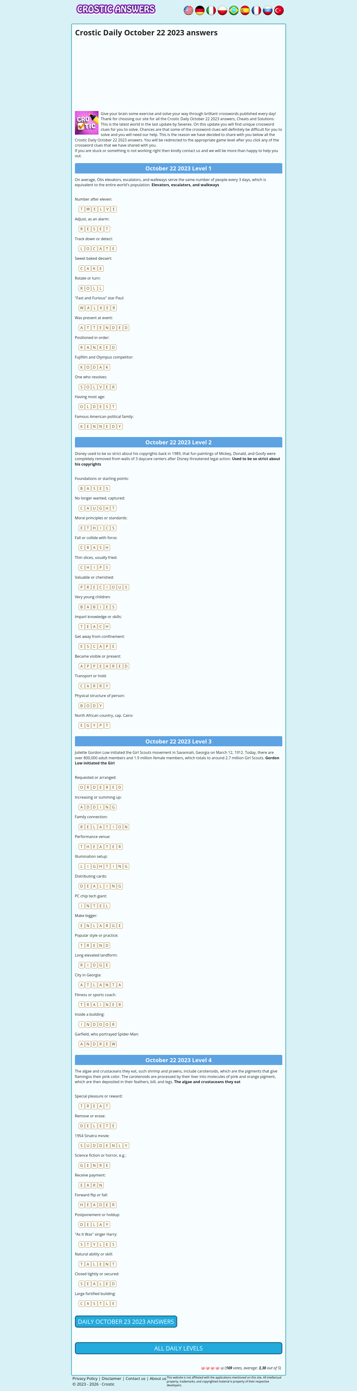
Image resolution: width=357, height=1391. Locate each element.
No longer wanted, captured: (100, 498)
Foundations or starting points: (102, 478)
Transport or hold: (91, 675)
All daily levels (178, 1348)
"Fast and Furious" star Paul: (99, 298)
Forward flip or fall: (91, 1194)
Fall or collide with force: (96, 537)
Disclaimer (111, 1378)
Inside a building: (90, 1014)
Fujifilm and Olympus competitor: (104, 357)
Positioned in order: (92, 337)
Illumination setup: (91, 856)
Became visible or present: (98, 656)
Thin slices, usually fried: (96, 557)
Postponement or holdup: (97, 1214)
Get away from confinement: (100, 636)
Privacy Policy (85, 1378)
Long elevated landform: (96, 955)
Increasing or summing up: (98, 797)
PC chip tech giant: (91, 896)
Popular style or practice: (97, 935)
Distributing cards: (91, 876)
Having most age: (90, 396)
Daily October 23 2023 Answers (126, 1321)
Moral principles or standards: (101, 517)
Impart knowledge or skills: (98, 616)
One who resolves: (91, 377)
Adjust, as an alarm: (92, 219)
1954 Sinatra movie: (92, 1135)
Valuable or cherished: (94, 577)
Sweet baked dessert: (93, 258)
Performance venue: (93, 836)
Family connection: (91, 816)
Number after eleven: (93, 199)
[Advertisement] (178, 73)
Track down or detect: (94, 238)
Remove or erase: (90, 1116)
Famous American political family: (104, 416)
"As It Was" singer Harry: (96, 1234)
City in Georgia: (88, 975)
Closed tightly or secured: (97, 1273)
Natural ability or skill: (94, 1254)
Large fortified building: (95, 1293)
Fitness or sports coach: (95, 994)
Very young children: (93, 596)
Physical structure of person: (100, 695)
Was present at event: (94, 317)
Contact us (135, 1378)
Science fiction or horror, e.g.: (100, 1155)
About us (158, 1378)
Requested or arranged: (95, 777)
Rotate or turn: (88, 278)
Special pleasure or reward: (99, 1096)
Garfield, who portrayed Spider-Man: (107, 1034)
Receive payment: (90, 1175)
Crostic (108, 1384)
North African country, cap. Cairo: (104, 715)
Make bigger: (86, 915)
